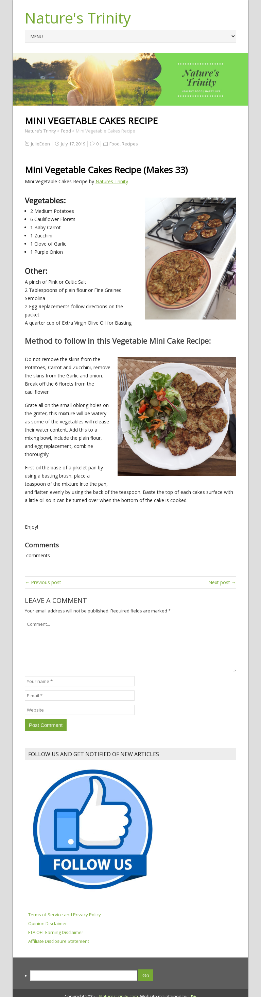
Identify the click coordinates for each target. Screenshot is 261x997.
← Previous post (43, 582)
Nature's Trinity (78, 17)
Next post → (222, 582)
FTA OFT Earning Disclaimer (55, 932)
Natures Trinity (111, 181)
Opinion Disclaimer (47, 923)
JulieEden (40, 144)
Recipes (130, 144)
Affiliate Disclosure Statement (58, 941)
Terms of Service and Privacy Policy (64, 915)
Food (114, 144)
